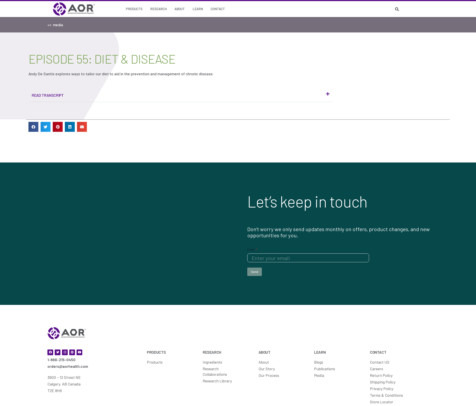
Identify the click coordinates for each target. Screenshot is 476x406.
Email (252, 249)
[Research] (158, 9)
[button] (180, 95)
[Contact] (217, 9)
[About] (179, 9)
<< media (55, 24)
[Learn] (197, 9)
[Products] (134, 9)
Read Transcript (48, 95)
